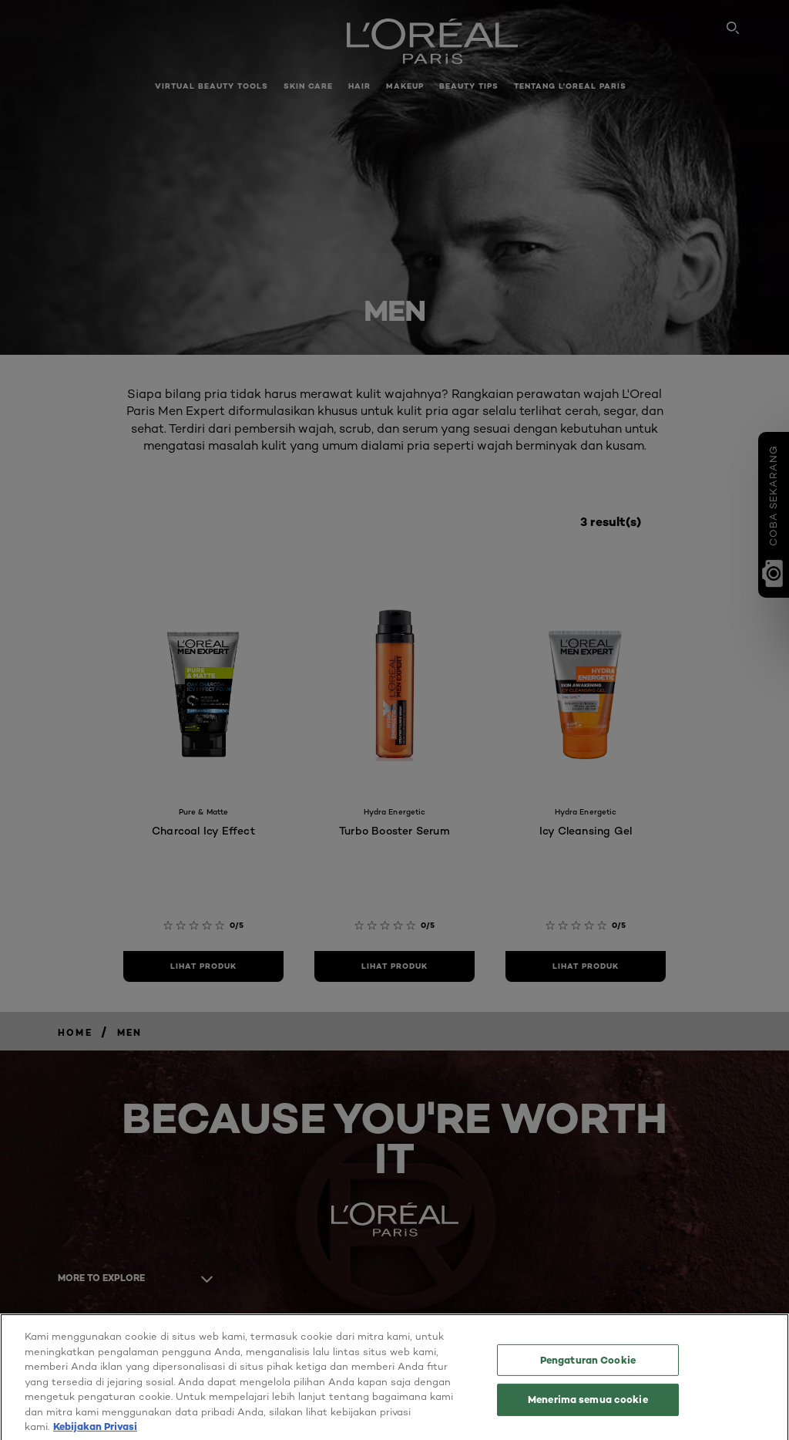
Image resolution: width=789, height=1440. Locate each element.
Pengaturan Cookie (588, 1368)
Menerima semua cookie (588, 1407)
